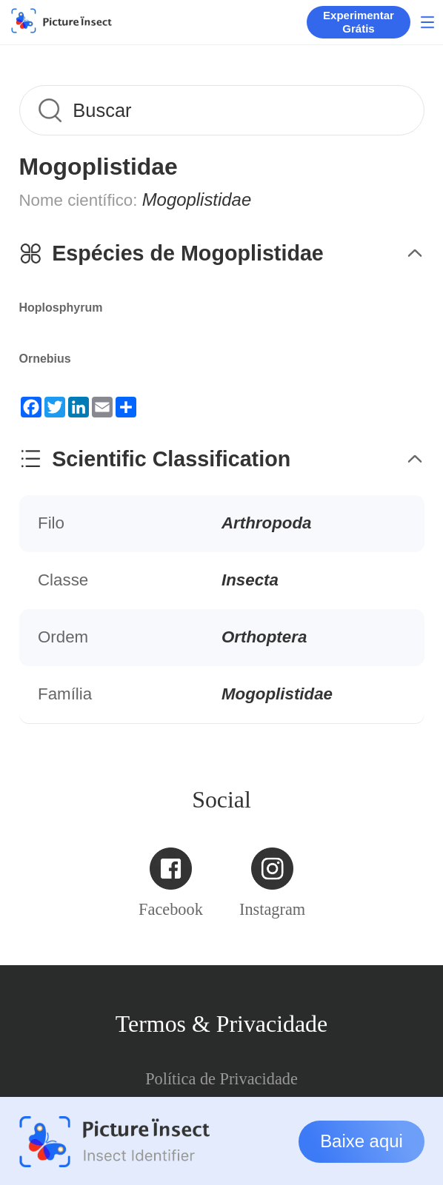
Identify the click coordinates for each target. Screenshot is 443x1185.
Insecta (250, 580)
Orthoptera (264, 637)
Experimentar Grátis (358, 22)
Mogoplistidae (277, 694)
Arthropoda (266, 523)
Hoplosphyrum (61, 307)
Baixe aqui (361, 1141)
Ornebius (45, 358)
